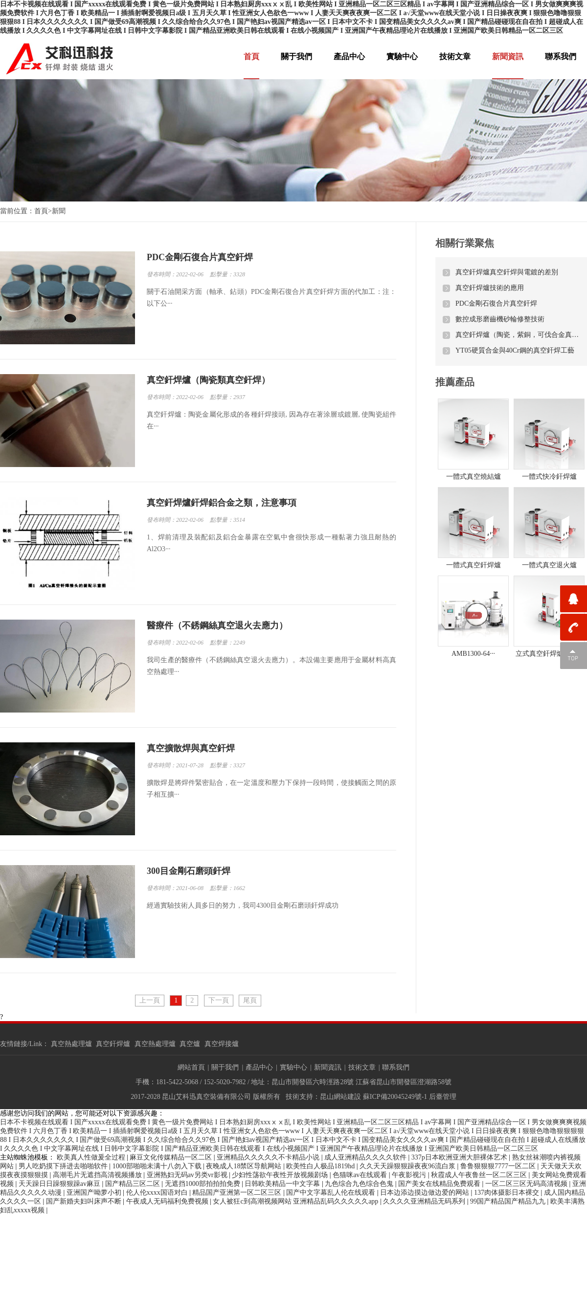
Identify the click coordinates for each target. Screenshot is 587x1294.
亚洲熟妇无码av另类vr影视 (188, 1175)
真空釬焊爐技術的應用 (489, 287)
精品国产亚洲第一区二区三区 (237, 1192)
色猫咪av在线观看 (361, 1175)
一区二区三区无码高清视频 (527, 1183)
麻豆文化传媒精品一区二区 (172, 1157)
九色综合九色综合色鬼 (360, 1183)
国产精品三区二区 (133, 1183)
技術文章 (455, 56)
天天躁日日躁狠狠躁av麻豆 (60, 1183)
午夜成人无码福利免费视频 (168, 1201)
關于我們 (296, 56)
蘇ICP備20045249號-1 (395, 1096)
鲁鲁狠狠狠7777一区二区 (499, 1166)
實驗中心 (402, 56)
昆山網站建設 (340, 1096)
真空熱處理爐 (71, 1044)
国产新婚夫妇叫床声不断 (84, 1201)
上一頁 (149, 1000)
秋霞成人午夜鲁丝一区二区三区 (480, 1175)
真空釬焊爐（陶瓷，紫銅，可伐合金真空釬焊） (517, 334)
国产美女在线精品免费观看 (440, 1183)
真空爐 (190, 1044)
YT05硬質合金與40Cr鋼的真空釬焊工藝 (514, 350)
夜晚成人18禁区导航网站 (244, 1166)
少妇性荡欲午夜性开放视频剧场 (281, 1175)
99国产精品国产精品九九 (508, 1201)
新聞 (59, 211)
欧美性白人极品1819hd (321, 1166)
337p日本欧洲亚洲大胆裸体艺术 (460, 1157)
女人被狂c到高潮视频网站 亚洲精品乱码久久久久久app (296, 1201)
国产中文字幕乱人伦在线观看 (331, 1192)
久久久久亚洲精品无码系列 (425, 1201)
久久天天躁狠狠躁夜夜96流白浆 (408, 1166)
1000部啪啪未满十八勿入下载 (158, 1166)
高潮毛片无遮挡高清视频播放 (98, 1175)
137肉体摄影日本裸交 (507, 1192)
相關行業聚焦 (464, 243)
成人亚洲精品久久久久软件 (366, 1157)
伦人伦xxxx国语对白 (158, 1192)
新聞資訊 (507, 56)
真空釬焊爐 (113, 1044)
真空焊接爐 (221, 1044)
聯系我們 (560, 56)
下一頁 (218, 1000)
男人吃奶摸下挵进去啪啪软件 (64, 1166)
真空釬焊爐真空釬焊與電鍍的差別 (506, 272)
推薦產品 (454, 382)
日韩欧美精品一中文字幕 (283, 1183)
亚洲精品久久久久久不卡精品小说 (269, 1157)
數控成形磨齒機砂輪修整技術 (499, 319)
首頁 (251, 56)
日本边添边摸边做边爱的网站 (425, 1192)
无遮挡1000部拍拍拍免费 (203, 1183)
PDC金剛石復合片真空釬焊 (496, 303)
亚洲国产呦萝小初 (95, 1192)
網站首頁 (191, 1067)
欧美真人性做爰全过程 (92, 1157)
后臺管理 (442, 1096)
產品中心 (349, 56)
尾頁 (250, 1000)
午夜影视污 (410, 1175)
